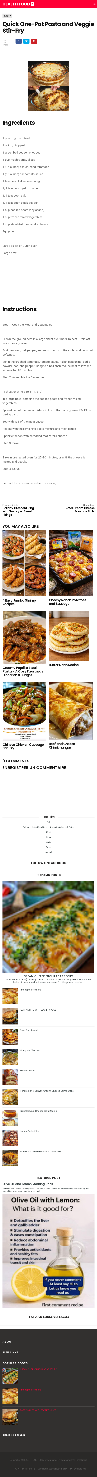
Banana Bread (27, 1070)
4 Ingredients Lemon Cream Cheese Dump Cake (47, 1090)
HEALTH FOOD (18, 4)
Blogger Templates (48, 1460)
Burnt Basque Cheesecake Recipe (38, 1111)
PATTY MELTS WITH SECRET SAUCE (38, 1009)
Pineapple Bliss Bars (30, 989)
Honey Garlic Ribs (29, 1131)
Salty (7, 15)
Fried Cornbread (29, 1030)
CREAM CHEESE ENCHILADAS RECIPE (48, 976)
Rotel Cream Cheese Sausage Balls (76, 508)
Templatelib (81, 1460)
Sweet (48, 847)
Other (48, 837)
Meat (48, 832)
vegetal (48, 852)
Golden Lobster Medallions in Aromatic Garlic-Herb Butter (48, 827)
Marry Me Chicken (30, 1050)
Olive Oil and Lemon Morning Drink (27, 1184)
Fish (48, 822)
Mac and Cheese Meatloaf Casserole (40, 1151)
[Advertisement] (48, 280)
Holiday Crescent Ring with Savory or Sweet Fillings (20, 510)
